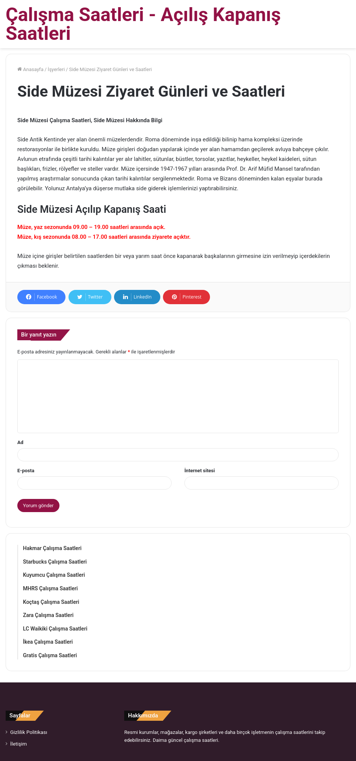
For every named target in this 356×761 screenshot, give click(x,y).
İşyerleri (56, 69)
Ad (20, 442)
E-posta (25, 470)
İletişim (18, 744)
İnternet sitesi (199, 470)
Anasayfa (30, 69)
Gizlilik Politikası (28, 732)
